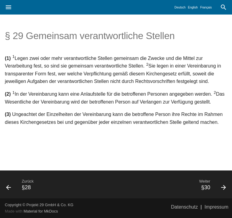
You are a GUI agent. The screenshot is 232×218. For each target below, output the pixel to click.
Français (206, 7)
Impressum (216, 207)
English (193, 7)
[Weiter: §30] (173, 184)
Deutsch (180, 7)
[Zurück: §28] (58, 184)
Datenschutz (184, 207)
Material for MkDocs (41, 211)
